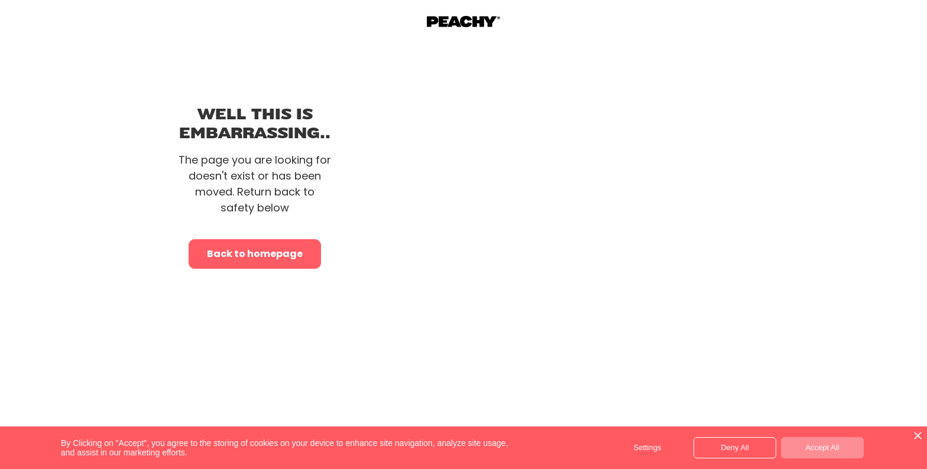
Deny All (735, 447)
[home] (463, 22)
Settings (648, 447)
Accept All (822, 447)
